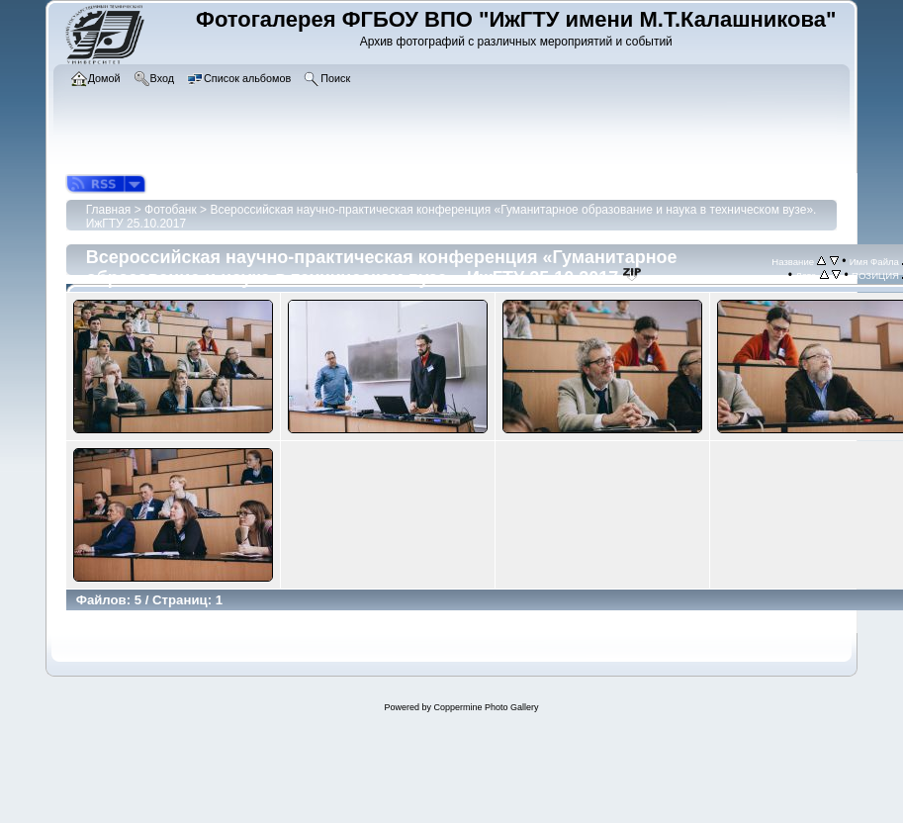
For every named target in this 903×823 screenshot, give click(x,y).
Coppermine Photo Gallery (485, 707)
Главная (109, 210)
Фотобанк (170, 210)
